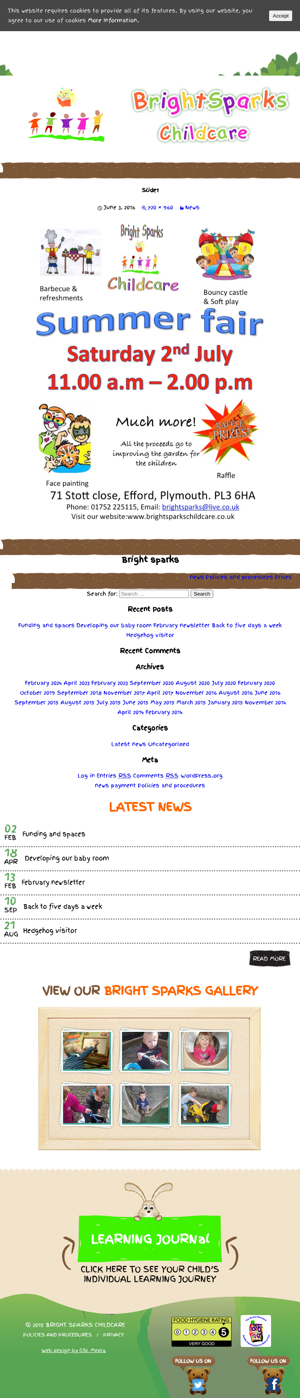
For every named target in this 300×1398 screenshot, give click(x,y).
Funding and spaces (46, 625)
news (197, 577)
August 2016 (236, 692)
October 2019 (37, 692)
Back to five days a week (247, 625)
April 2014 (131, 712)
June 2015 (135, 702)
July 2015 (108, 702)
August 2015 (78, 702)
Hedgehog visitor (150, 635)
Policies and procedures (57, 1334)
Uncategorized (168, 744)
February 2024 (43, 683)
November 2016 (196, 692)
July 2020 (224, 683)
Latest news (128, 744)
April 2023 (76, 683)
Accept (281, 16)
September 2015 (36, 702)
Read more (269, 959)
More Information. (113, 20)
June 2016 (267, 692)
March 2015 (191, 702)
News (192, 207)
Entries (114, 775)
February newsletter (182, 625)
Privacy (113, 1334)
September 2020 (152, 683)
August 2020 (193, 683)
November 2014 (265, 702)
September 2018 (79, 692)
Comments (156, 775)
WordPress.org (201, 775)
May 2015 (162, 702)
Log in (86, 775)
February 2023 (109, 683)
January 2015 (225, 702)
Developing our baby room (114, 625)
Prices (283, 577)
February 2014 (164, 712)
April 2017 (160, 692)
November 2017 (124, 692)
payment (123, 785)
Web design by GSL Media (73, 1350)
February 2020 (256, 683)
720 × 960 (160, 207)
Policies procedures (239, 577)
